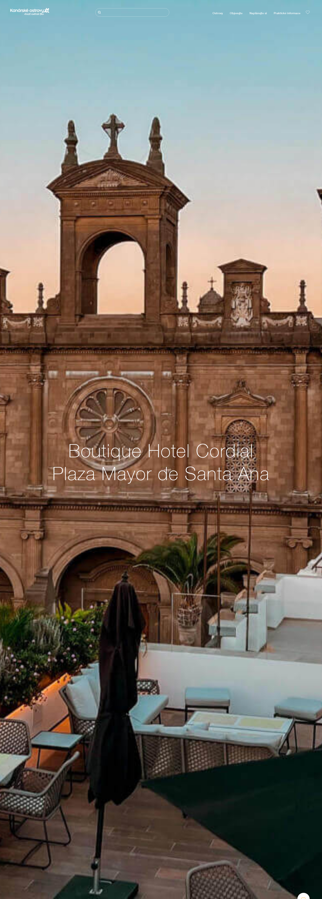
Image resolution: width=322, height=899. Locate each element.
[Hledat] (132, 12)
